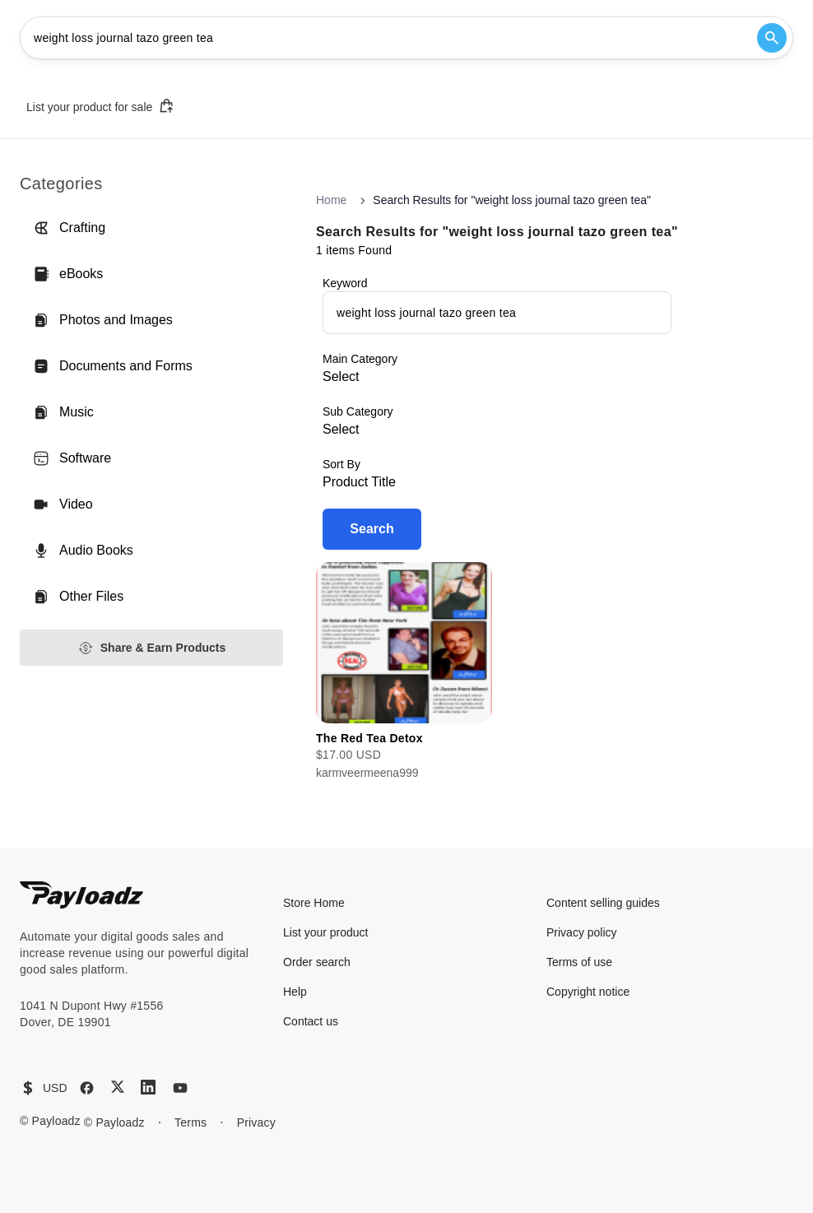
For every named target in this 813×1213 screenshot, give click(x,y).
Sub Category (358, 411)
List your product (326, 932)
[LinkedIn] (148, 1087)
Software (72, 458)
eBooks (68, 274)
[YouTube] (180, 1088)
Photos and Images (103, 320)
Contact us (310, 1021)
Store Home (314, 902)
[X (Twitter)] (117, 1087)
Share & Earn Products (151, 648)
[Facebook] (87, 1088)
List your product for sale (100, 106)
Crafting (69, 228)
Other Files (78, 596)
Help (295, 991)
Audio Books (83, 550)
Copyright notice (587, 991)
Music (63, 412)
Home (331, 200)
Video (63, 504)
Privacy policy (581, 932)
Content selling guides (603, 902)
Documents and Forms (113, 366)
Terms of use (579, 962)
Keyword (345, 283)
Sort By (341, 464)
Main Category (360, 358)
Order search (317, 962)
